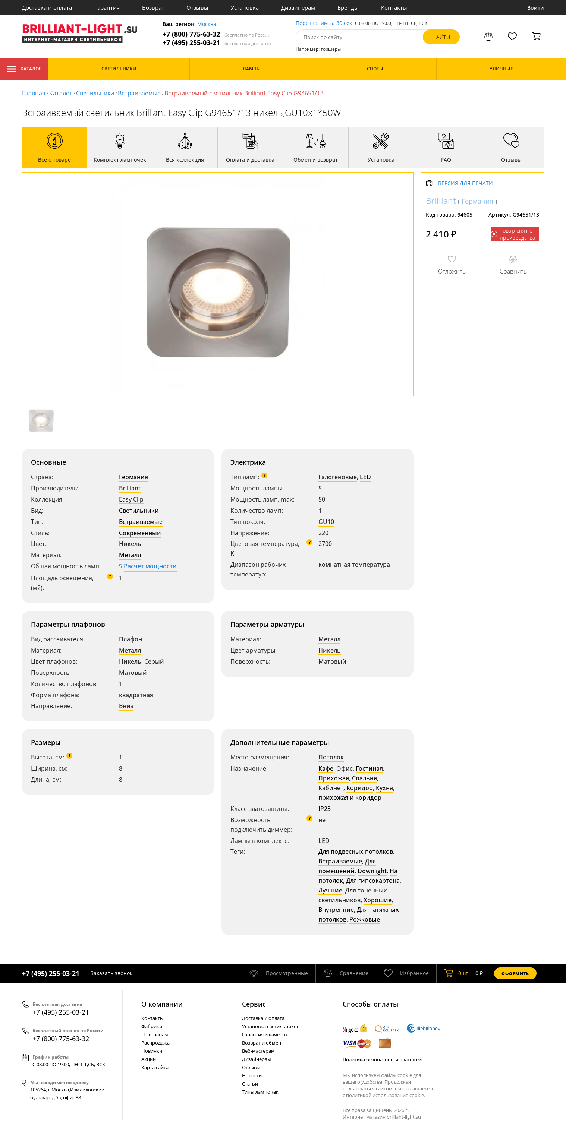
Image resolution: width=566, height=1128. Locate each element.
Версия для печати (465, 183)
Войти (535, 7)
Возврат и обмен (261, 1042)
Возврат (153, 7)
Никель (130, 661)
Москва (206, 24)
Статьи (250, 1083)
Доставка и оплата (47, 7)
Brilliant (130, 488)
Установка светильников (270, 1026)
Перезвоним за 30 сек (324, 23)
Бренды (348, 7)
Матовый (133, 673)
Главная (33, 93)
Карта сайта (155, 1067)
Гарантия (107, 7)
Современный (140, 533)
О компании (162, 1003)
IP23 (324, 809)
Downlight (372, 871)
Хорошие (378, 900)
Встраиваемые (139, 93)
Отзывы (197, 7)
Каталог (24, 68)
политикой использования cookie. (385, 1095)
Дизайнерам (298, 7)
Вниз (126, 706)
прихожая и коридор (349, 797)
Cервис (254, 1003)
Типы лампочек (260, 1091)
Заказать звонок (111, 973)
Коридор (359, 788)
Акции (148, 1059)
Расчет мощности (150, 566)
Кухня (384, 788)
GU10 (326, 522)
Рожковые (364, 919)
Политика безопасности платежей (382, 1059)
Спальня (364, 778)
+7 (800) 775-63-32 (217, 34)
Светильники (95, 93)
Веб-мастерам (258, 1051)
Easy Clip (131, 499)
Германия (133, 477)
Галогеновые (337, 477)
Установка (245, 7)
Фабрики (151, 1026)
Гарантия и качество (266, 1034)
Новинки (151, 1051)
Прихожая (333, 778)
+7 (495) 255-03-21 (217, 42)
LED (365, 477)
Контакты (394, 7)
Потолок (331, 757)
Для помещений (347, 866)
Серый (154, 661)
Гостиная (369, 768)
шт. (457, 973)
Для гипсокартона (373, 880)
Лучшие (330, 890)
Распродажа (155, 1042)
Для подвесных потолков (355, 851)
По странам (154, 1034)
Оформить (515, 973)
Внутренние (336, 910)
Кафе (325, 768)
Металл (130, 555)
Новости (252, 1075)
